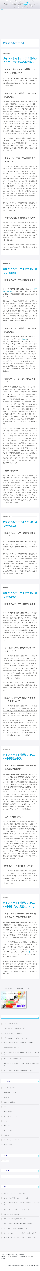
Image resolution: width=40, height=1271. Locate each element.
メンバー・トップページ (10, 1088)
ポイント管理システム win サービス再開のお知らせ (18, 1223)
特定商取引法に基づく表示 (26, 1256)
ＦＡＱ (28, 952)
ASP (5, 1107)
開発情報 (6, 1135)
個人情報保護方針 (20, 1255)
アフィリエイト (8, 1130)
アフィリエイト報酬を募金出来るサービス (15, 1219)
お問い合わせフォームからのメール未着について (17, 1038)
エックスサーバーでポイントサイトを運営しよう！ (17, 1209)
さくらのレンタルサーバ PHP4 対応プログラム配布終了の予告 (21, 1233)
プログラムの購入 (9, 988)
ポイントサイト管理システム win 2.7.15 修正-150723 (18, 1198)
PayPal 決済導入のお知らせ (11, 1047)
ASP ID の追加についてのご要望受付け (14, 1193)
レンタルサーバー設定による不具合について (16, 1228)
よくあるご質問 (8, 1144)
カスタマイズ (7, 1121)
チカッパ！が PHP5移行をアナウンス (14, 1214)
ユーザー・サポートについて (11, 1140)
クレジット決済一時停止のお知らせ (13, 1059)
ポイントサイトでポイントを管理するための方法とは (18, 1070)
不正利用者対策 (8, 1111)
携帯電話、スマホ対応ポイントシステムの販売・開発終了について (21, 1064)
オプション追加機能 (9, 1102)
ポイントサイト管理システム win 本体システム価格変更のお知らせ (21, 1053)
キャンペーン (7, 1125)
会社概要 (3, 1258)
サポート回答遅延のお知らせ (11, 1023)
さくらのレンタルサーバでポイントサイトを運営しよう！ (19, 1237)
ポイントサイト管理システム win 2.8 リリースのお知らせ (19, 1042)
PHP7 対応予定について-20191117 (13, 1033)
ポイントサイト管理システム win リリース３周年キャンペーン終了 (21, 1203)
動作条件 (6, 1097)
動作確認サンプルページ (23, 988)
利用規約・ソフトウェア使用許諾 (9, 1256)
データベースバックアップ (11, 1116)
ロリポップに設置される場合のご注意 (14, 1028)
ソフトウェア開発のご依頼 (7, 1255)
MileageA (23, 339)
